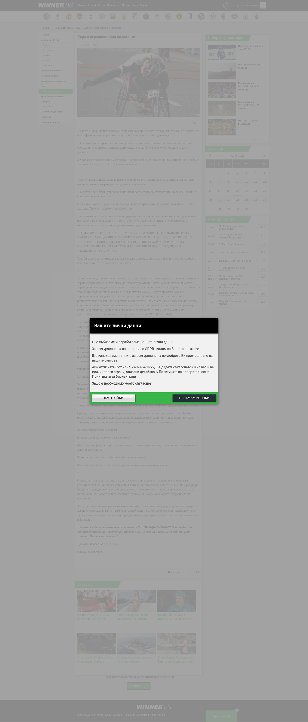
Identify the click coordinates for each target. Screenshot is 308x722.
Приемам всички (194, 398)
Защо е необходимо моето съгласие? (121, 383)
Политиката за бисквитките (114, 377)
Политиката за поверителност (182, 372)
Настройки (113, 398)
